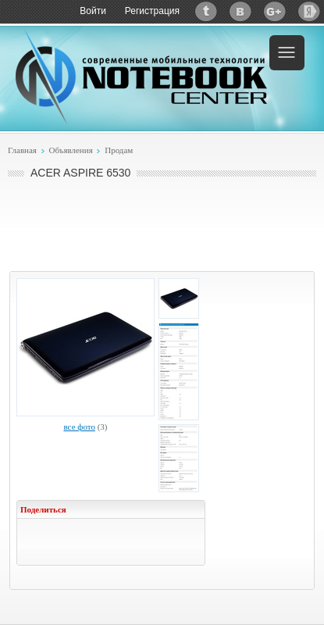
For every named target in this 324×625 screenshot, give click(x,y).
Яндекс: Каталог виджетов (309, 11)
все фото (78, 426)
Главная (22, 150)
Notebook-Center (141, 76)
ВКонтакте (240, 11)
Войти (93, 10)
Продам (119, 150)
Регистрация (152, 10)
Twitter (206, 11)
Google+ (275, 11)
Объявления (70, 150)
